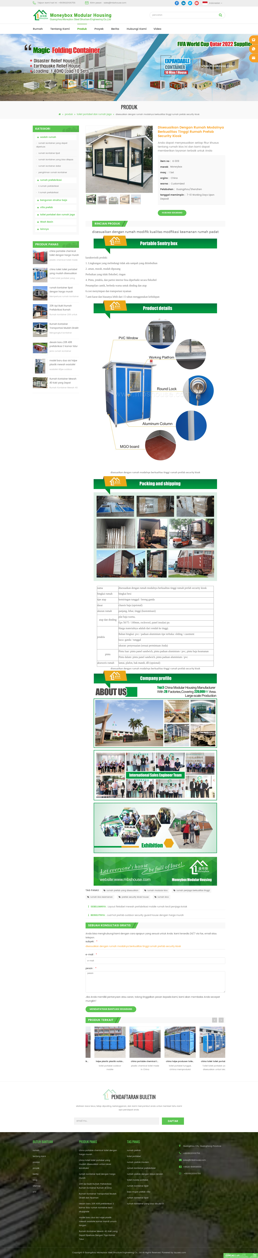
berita (115, 29)
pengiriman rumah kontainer (51, 172)
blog (35, 1180)
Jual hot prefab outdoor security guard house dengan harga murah (145, 915)
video (157, 29)
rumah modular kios (156, 890)
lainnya (44, 229)
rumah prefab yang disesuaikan (120, 890)
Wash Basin (46, 222)
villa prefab (46, 207)
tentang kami (60, 29)
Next (221, 1020)
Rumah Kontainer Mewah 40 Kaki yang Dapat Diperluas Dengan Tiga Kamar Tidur (63, 381)
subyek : (91, 941)
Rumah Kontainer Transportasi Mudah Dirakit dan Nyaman (64, 326)
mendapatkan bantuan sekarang (111, 1009)
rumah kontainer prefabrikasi (141, 1168)
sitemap (37, 1186)
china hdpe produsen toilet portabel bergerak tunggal (209, 1061)
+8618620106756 (66, 2)
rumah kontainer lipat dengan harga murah (61, 290)
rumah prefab (134, 1150)
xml (34, 1192)
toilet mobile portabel (137, 1180)
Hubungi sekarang (172, 212)
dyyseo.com (180, 1252)
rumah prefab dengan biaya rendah (145, 1174)
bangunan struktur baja (53, 200)
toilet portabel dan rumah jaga (94, 114)
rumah (38, 29)
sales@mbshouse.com (115, 2)
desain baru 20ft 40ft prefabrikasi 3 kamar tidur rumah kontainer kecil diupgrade (64, 344)
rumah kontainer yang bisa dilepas (54, 159)
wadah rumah (48, 137)
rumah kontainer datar (48, 166)
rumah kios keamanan (100, 897)
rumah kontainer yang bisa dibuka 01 (145, 1203)
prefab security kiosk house (134, 897)
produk (82, 29)
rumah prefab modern (138, 1162)
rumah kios (162, 897)
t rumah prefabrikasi (47, 192)
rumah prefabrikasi (51, 180)
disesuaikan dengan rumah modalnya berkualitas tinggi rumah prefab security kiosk (133, 946)
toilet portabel (134, 1156)
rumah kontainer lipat (48, 153)
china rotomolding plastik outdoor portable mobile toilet (104, 1061)
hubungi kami (137, 29)
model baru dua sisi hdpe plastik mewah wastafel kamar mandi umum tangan (63, 363)
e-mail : (91, 954)
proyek (99, 29)
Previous (214, 1020)
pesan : (91, 968)
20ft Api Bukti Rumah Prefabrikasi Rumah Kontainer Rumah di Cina (63, 308)
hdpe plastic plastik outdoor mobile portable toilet (139, 1061)
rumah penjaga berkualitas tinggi (191, 890)
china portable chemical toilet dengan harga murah (64, 253)
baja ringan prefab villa (138, 1192)
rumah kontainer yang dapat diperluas (51, 145)
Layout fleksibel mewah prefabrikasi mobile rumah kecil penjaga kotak (147, 907)
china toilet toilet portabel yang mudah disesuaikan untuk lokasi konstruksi (63, 272)
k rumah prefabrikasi (47, 186)
